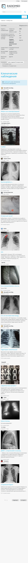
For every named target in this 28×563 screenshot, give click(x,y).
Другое (11, 56)
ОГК (2, 252)
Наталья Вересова (8, 192)
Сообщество (9, 20)
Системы (3, 25)
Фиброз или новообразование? (10, 111)
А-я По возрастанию (6, 64)
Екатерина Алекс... (6, 123)
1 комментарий (5, 121)
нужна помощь (5, 421)
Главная (3, 20)
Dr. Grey (3, 427)
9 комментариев (6, 224)
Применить (25, 12)
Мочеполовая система (4, 52)
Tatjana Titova (7, 158)
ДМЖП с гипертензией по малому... (11, 451)
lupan (5, 397)
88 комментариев (6, 358)
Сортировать (4, 62)
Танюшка (6, 461)
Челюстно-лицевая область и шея (13, 30)
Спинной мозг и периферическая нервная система (5, 36)
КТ (20, 33)
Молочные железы (3, 57)
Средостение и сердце (5, 48)
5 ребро (3, 147)
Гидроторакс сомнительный (9, 349)
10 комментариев (6, 493)
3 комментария (5, 190)
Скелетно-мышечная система (12, 35)
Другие (21, 40)
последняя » (23, 500)
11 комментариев (6, 290)
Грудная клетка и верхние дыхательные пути (13, 42)
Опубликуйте (7, 82)
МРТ (20, 35)
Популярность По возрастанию (9, 65)
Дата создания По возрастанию (15, 62)
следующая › (15, 500)
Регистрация (24, 1)
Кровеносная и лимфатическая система (13, 53)
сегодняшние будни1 (7, 484)
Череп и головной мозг (4, 29)
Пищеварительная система (13, 48)
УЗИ (20, 29)
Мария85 (3, 362)
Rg (20, 31)
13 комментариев (6, 260)
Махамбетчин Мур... (9, 88)
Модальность (22, 25)
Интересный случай (6, 216)
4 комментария (5, 425)
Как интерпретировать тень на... (10, 286)
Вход (18, 1)
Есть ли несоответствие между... (10, 316)
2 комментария (5, 156)
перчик (3, 262)
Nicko (5, 228)
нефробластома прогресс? (8, 386)
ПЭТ (20, 38)
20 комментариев (6, 324)
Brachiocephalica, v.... (7, 182)
